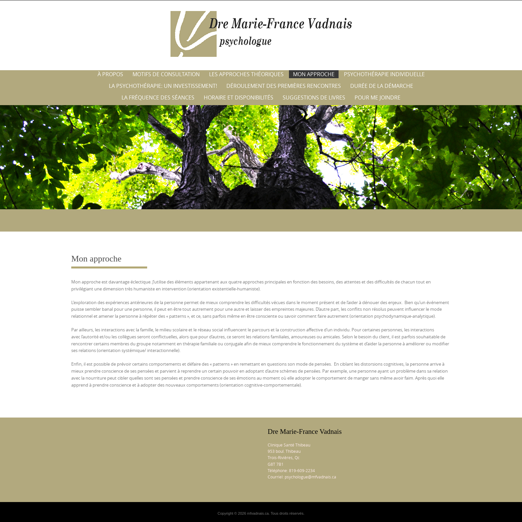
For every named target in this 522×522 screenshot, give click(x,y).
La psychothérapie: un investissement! (163, 85)
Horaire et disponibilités (238, 97)
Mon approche (314, 74)
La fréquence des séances (158, 97)
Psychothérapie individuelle (384, 74)
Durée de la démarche (381, 85)
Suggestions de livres (314, 97)
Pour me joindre (377, 97)
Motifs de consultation (166, 74)
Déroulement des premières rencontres (283, 85)
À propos (110, 74)
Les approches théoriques (246, 74)
